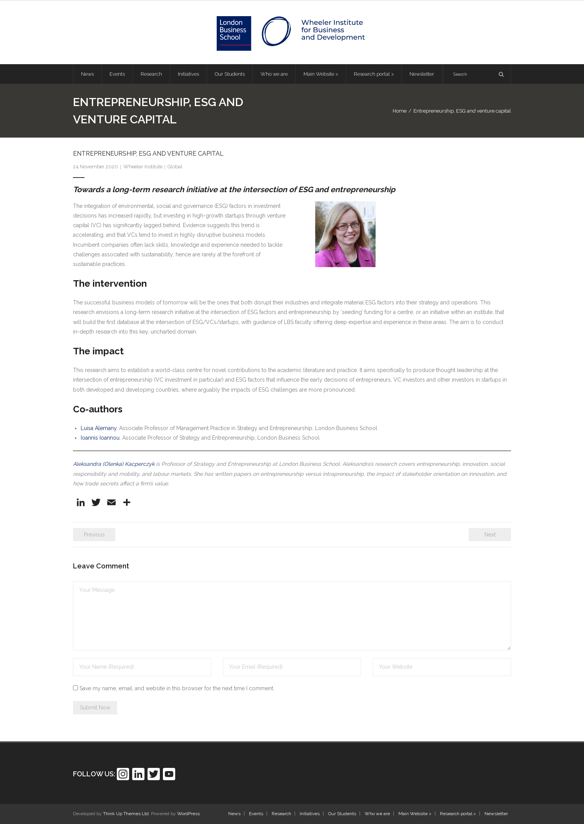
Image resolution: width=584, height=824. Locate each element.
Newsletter (496, 813)
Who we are (377, 813)
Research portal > (458, 813)
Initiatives (310, 813)
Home (399, 111)
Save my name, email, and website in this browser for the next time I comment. (177, 688)
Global (175, 166)
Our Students (342, 813)
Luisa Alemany (98, 428)
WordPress (188, 813)
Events (256, 813)
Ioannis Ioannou (100, 438)
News (234, 813)
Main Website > (414, 813)
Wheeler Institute (143, 166)
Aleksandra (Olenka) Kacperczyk (113, 464)
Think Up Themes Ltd (126, 813)
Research (281, 813)
